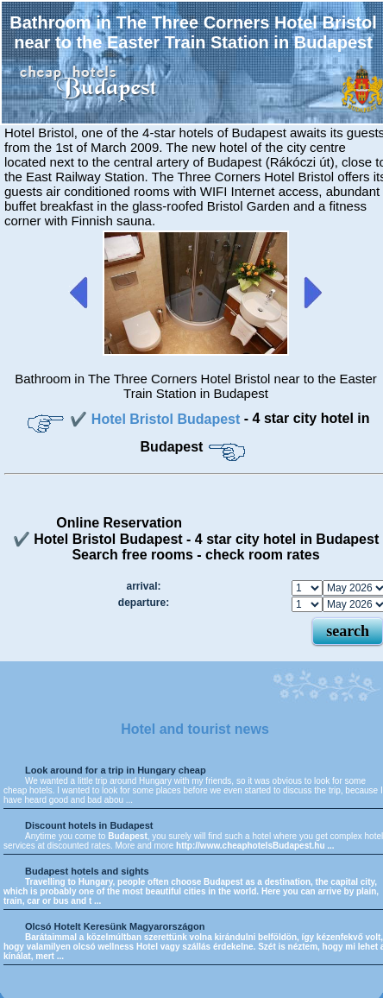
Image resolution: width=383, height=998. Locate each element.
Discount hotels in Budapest (89, 825)
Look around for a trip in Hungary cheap (115, 770)
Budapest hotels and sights (87, 871)
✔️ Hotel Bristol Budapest (156, 419)
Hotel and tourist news (195, 729)
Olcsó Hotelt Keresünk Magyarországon (114, 926)
